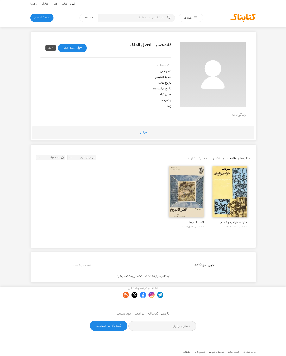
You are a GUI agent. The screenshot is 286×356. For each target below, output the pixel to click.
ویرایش (143, 133)
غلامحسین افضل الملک (236, 226)
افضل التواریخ (196, 222)
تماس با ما (200, 339)
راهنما (33, 4)
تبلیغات (186, 339)
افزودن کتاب (69, 4)
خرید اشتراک (249, 339)
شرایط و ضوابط (216, 339)
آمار (55, 4)
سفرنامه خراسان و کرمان (234, 222)
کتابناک (234, 346)
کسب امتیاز (233, 339)
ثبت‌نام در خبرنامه (108, 313)
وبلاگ (45, 4)
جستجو (89, 17)
